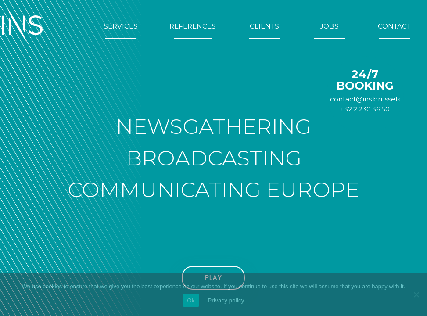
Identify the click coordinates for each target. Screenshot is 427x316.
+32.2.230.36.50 (365, 109)
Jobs (329, 26)
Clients (264, 26)
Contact (394, 26)
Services (121, 26)
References (192, 26)
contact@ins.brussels (365, 99)
